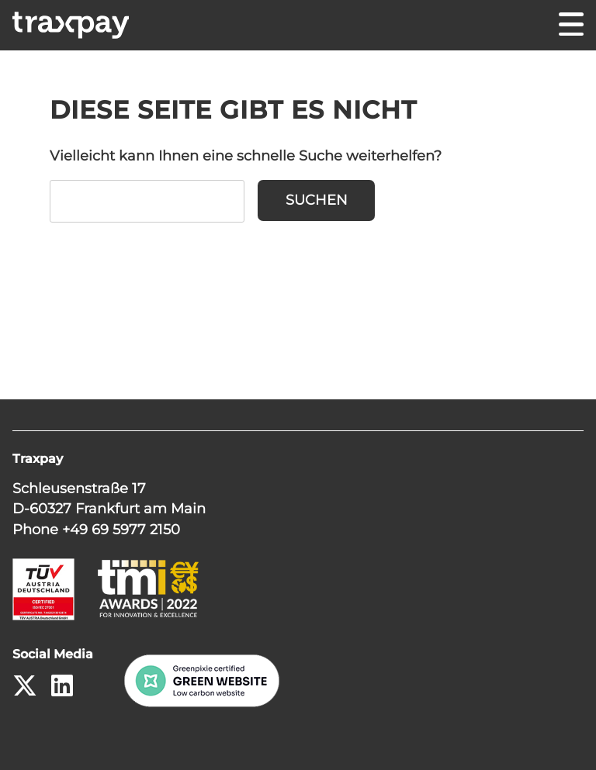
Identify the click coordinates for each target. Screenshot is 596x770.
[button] (562, 736)
